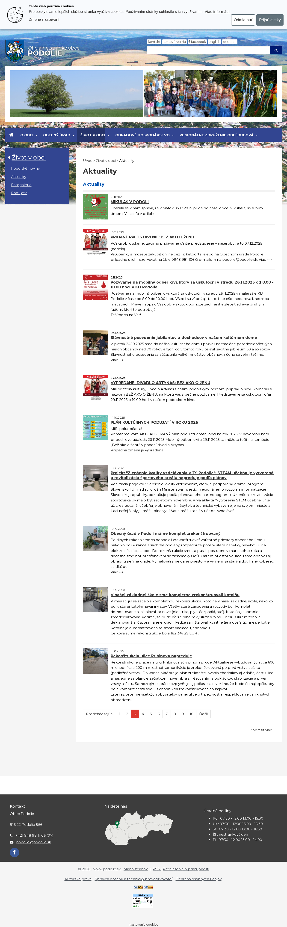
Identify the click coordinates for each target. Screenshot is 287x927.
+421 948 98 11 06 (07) (34, 835)
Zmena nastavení (44, 19)
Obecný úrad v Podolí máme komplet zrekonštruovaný (166, 533)
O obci (26, 135)
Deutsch (230, 42)
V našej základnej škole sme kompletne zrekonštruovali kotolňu (175, 594)
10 (191, 714)
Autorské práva (78, 879)
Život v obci (92, 135)
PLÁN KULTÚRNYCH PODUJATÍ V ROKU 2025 (154, 422)
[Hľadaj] (208, 50)
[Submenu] (36, 135)
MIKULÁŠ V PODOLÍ (130, 201)
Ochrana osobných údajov (199, 879)
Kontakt (154, 42)
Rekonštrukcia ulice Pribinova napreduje (151, 656)
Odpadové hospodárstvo (142, 135)
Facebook (198, 42)
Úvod (87, 160)
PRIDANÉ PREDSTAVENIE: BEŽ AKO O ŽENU (152, 237)
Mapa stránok (136, 869)
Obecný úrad (56, 135)
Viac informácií (218, 11)
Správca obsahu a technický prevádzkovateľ (133, 879)
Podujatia (19, 193)
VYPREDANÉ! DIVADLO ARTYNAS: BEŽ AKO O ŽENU (160, 382)
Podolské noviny (25, 168)
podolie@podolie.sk (33, 842)
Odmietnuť (243, 20)
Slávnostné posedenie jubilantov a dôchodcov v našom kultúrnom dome (184, 337)
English (214, 42)
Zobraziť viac (261, 730)
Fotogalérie (21, 185)
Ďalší (203, 714)
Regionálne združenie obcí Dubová (217, 135)
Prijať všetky (270, 20)
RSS (157, 869)
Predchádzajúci (99, 714)
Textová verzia (174, 42)
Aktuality (18, 177)
